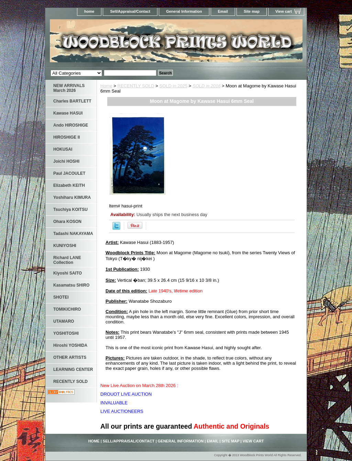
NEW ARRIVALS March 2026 (69, 88)
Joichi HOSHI (66, 161)
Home (106, 85)
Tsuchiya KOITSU (70, 209)
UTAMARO (63, 321)
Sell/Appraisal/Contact (130, 11)
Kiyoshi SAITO (67, 273)
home (89, 11)
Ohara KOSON (67, 221)
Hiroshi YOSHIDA (70, 345)
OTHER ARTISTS (69, 357)
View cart (283, 11)
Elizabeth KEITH (69, 185)
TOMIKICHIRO (67, 309)
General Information (184, 11)
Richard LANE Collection (67, 260)
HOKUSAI (62, 149)
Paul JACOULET (69, 173)
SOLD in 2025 (174, 85)
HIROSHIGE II (66, 137)
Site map (252, 11)
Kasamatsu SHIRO (71, 285)
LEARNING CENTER (73, 369)
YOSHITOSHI (66, 333)
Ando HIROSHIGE (70, 125)
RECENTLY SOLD (136, 85)
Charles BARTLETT (72, 101)
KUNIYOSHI (64, 245)
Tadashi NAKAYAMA (73, 233)
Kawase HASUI (67, 113)
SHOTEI (61, 297)
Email (223, 11)
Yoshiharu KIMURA (72, 197)
